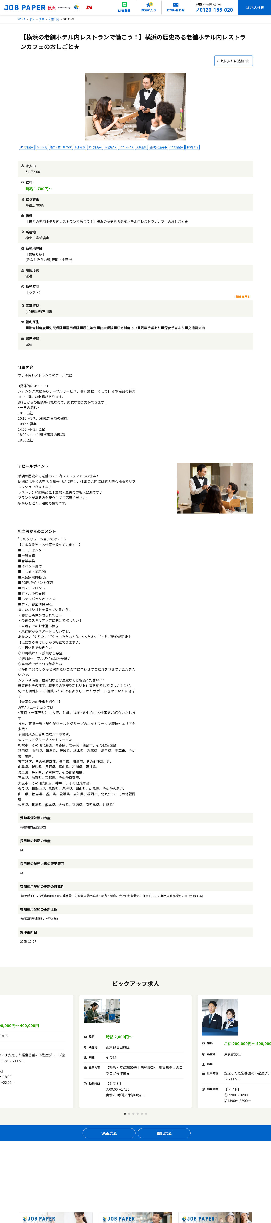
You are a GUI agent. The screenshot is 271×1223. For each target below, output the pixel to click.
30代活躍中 (95, 147)
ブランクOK (126, 147)
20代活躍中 (176, 147)
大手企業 (141, 147)
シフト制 (42, 147)
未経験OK (110, 147)
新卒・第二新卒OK (61, 147)
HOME (21, 19)
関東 (41, 19)
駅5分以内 (192, 147)
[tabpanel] (135, 1051)
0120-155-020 (216, 9)
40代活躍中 (26, 147)
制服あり (80, 147)
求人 (32, 19)
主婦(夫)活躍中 (158, 147)
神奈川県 (54, 19)
